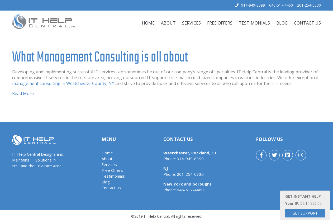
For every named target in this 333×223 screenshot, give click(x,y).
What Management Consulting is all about (100, 57)
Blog (282, 23)
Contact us (307, 23)
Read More (23, 93)
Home (148, 23)
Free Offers (219, 23)
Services (191, 23)
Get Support (305, 213)
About (168, 23)
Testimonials (254, 23)
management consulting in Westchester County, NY (63, 83)
